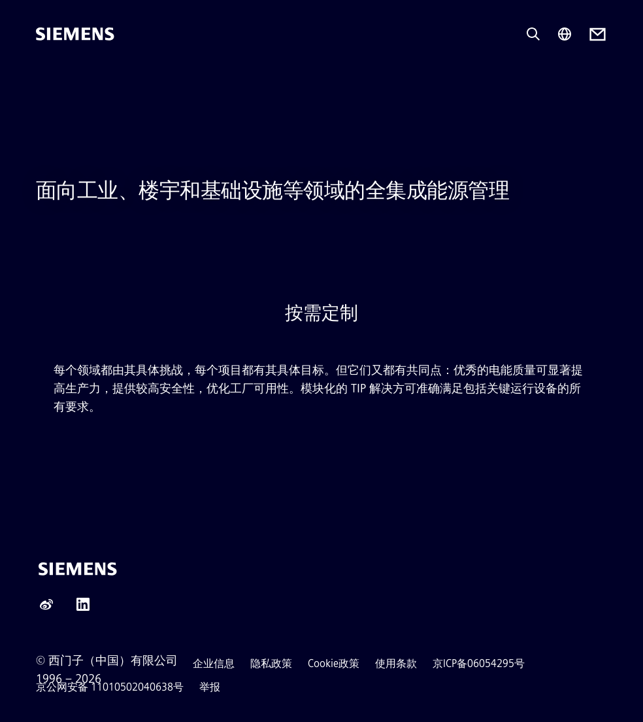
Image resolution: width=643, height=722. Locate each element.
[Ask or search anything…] (533, 34)
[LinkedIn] (83, 608)
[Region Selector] (564, 34)
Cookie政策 (333, 663)
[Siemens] (75, 34)
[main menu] (45, 78)
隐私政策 (271, 663)
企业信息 (214, 663)
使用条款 (396, 663)
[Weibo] (46, 608)
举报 (209, 687)
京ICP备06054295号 (479, 663)
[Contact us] (597, 34)
